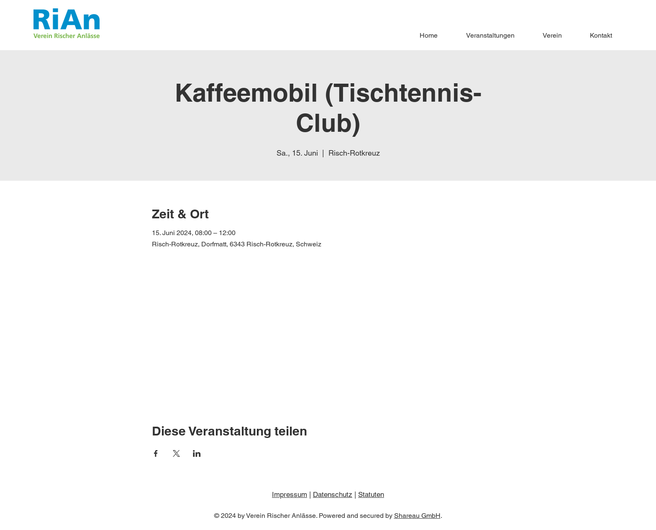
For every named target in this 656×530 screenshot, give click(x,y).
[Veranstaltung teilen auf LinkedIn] (197, 453)
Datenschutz (332, 494)
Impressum (289, 494)
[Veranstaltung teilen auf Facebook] (156, 453)
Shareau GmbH (417, 516)
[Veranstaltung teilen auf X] (176, 453)
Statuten (371, 494)
